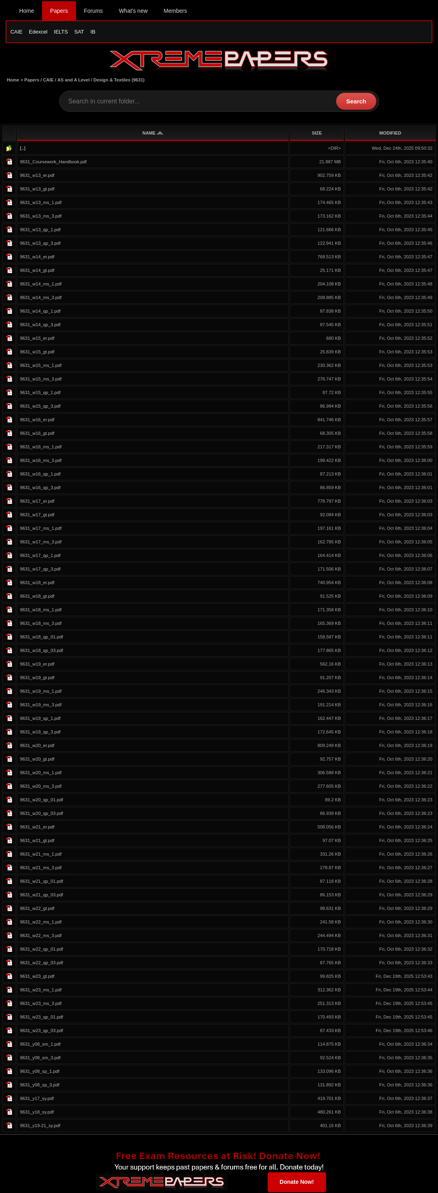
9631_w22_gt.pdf (37, 909)
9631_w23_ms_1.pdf (41, 990)
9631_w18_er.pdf (37, 583)
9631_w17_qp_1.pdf (40, 556)
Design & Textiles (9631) (118, 80)
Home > (15, 80)
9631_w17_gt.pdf (37, 515)
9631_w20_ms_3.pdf (41, 787)
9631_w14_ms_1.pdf (41, 284)
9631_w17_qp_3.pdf (40, 569)
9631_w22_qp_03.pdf (41, 963)
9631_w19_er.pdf (37, 664)
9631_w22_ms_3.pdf (41, 936)
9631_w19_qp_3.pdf (40, 732)
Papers (59, 11)
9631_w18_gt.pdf (37, 597)
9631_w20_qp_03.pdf (41, 814)
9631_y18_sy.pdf (37, 1112)
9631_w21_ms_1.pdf (41, 854)
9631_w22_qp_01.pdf (41, 949)
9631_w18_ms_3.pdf (41, 624)
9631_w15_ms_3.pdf (41, 379)
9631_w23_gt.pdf (37, 977)
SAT (79, 32)
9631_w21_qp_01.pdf (41, 882)
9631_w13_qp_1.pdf (40, 230)
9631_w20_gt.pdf (37, 759)
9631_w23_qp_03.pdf (41, 1031)
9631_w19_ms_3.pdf (41, 705)
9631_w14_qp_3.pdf (40, 325)
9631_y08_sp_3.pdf (39, 1085)
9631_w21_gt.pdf (37, 841)
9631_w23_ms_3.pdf (41, 1004)
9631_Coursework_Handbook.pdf (53, 162)
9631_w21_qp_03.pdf (41, 895)
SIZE (317, 133)
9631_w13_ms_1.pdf (41, 203)
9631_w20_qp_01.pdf (41, 800)
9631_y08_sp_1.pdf (39, 1072)
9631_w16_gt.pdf (37, 434)
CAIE (16, 32)
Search (356, 102)
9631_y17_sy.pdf (37, 1099)
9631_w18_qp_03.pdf (41, 651)
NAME (152, 133)
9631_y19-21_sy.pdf (40, 1126)
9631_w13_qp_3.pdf (40, 244)
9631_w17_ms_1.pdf (41, 529)
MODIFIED (390, 133)
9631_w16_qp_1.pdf (40, 474)
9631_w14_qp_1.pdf (40, 311)
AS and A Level (74, 80)
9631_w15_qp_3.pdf (40, 406)
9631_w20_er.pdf (37, 746)
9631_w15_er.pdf (37, 339)
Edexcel (38, 32)
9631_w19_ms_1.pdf (41, 692)
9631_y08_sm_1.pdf (40, 1044)
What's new (133, 11)
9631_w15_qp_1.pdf (40, 393)
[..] (23, 149)
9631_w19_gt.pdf (37, 678)
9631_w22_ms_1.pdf (41, 922)
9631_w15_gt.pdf (37, 352)
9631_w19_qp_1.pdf (40, 719)
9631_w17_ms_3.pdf (41, 542)
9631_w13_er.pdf (37, 176)
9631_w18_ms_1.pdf (41, 610)
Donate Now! (297, 1182)
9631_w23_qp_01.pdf (41, 1017)
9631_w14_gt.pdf (37, 271)
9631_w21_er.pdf (37, 827)
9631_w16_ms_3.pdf (41, 461)
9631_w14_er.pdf (37, 257)
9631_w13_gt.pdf (37, 189)
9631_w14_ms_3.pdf (41, 298)
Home (26, 11)
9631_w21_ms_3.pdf (41, 868)
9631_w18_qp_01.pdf (41, 637)
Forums (93, 11)
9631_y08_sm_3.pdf (40, 1058)
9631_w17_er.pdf (37, 501)
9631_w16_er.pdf (37, 420)
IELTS (61, 32)
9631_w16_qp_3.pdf (40, 488)
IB (92, 32)
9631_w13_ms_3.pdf (41, 216)
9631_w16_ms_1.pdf (41, 447)
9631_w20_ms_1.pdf (41, 773)
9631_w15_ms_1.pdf (41, 366)
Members (175, 11)
